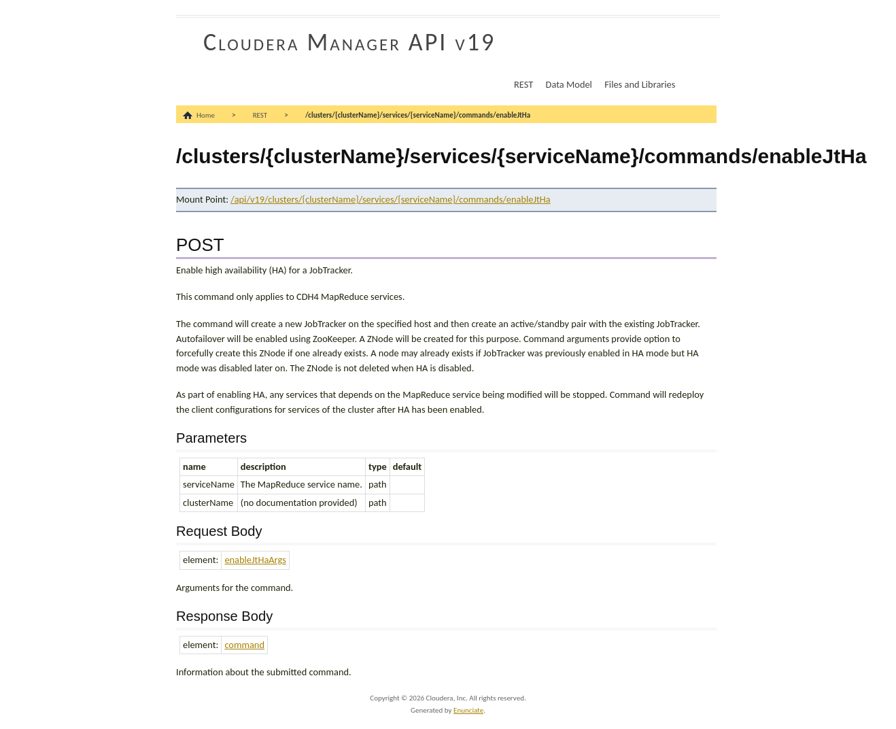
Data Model (569, 84)
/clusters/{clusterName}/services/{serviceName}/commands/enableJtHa (417, 115)
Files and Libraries (639, 84)
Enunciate (468, 710)
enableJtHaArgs (255, 560)
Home (205, 115)
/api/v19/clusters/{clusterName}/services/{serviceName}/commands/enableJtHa (390, 199)
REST (523, 84)
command (244, 645)
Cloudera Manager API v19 (349, 42)
